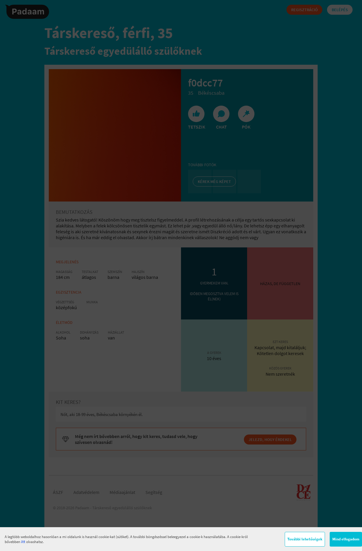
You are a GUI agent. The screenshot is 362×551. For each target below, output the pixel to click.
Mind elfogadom (345, 539)
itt (23, 541)
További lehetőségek (304, 539)
